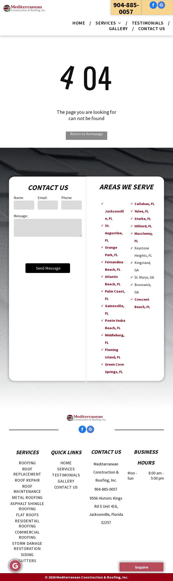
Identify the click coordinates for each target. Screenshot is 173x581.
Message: (21, 216)
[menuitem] (79, 23)
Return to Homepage (86, 134)
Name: (19, 197)
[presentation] (48, 249)
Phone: (66, 197)
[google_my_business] (161, 5)
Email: (42, 197)
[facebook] (153, 5)
